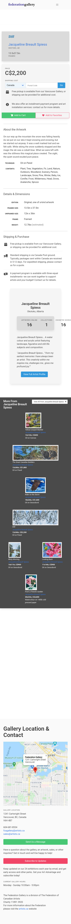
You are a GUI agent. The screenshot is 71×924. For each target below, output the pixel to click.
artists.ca (23, 908)
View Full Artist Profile (34, 374)
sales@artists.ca (11, 834)
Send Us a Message (35, 842)
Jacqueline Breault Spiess (27, 44)
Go (61, 85)
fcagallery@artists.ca (14, 830)
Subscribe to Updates (35, 861)
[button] (57, 4)
